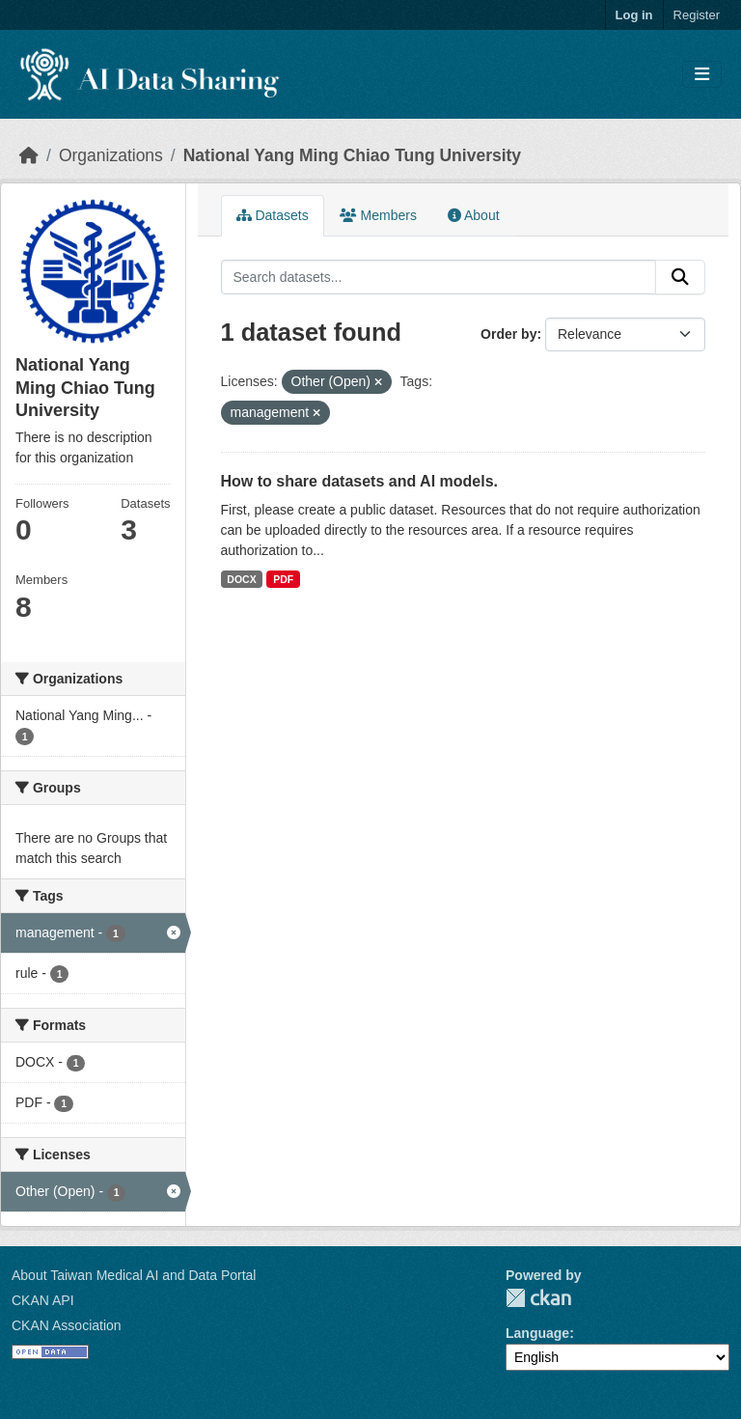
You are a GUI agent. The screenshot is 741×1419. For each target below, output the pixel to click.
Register (696, 15)
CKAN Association (67, 1325)
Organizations (111, 155)
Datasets (272, 215)
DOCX (241, 579)
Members (378, 215)
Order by (508, 334)
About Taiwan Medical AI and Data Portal (134, 1275)
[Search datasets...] (439, 277)
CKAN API (43, 1300)
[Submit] (680, 277)
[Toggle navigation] (702, 75)
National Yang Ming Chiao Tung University (352, 155)
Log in (634, 15)
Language (537, 1333)
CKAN (538, 1298)
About (474, 215)
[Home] (29, 155)
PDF (283, 579)
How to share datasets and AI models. (359, 481)
